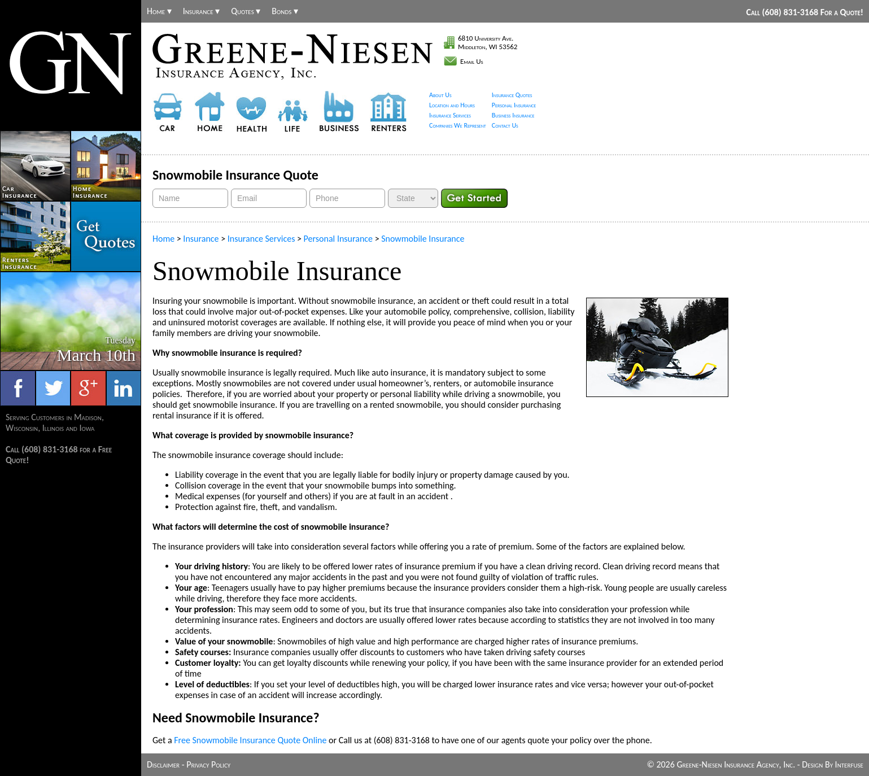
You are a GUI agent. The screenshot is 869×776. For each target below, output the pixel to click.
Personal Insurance (514, 105)
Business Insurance (513, 115)
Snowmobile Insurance (422, 238)
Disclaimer (163, 764)
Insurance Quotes (512, 95)
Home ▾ (159, 11)
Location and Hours (452, 105)
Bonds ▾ (285, 11)
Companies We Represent (457, 125)
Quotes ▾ (245, 11)
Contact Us (505, 125)
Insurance (201, 238)
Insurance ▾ (201, 11)
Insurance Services (450, 115)
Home (163, 238)
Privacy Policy (208, 764)
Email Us (471, 61)
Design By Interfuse (832, 764)
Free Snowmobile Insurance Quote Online (250, 740)
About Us (440, 95)
